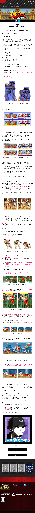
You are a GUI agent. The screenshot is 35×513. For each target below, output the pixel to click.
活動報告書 (5, 6)
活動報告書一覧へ (17, 455)
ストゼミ (8, 6)
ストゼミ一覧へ (17, 449)
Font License (21, 509)
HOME (1, 6)
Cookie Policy (14, 509)
